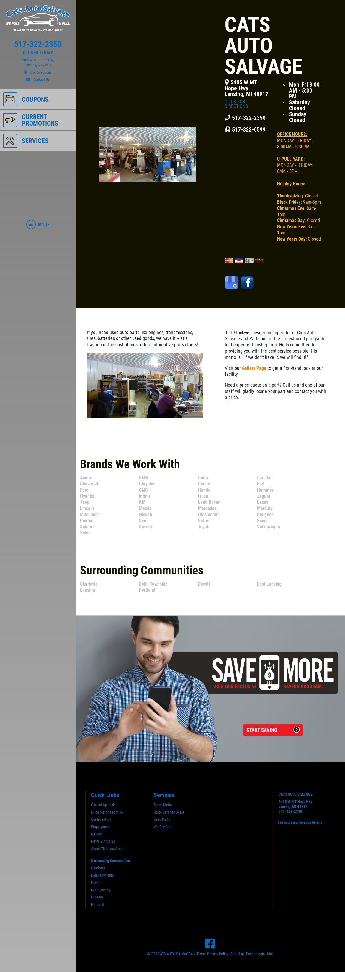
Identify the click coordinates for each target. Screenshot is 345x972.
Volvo (85, 533)
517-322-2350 (290, 811)
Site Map (237, 954)
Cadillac (264, 477)
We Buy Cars (163, 826)
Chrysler (147, 484)
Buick (203, 477)
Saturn (204, 521)
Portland (147, 590)
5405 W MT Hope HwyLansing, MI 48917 (247, 94)
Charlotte (89, 584)
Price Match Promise (107, 812)
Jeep (84, 502)
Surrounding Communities (141, 570)
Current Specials (103, 805)
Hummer (265, 490)
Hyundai (88, 496)
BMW (144, 477)
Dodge (204, 484)
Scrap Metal (163, 805)
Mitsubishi (90, 514)
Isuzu (203, 496)
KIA (142, 502)
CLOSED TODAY (38, 53)
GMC (143, 490)
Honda (204, 490)
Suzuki (145, 526)
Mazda (145, 508)
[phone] (38, 45)
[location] (38, 66)
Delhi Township (153, 584)
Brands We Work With (130, 464)
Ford (84, 490)
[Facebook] (210, 943)
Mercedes (207, 508)
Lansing (87, 590)
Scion (262, 521)
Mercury (264, 508)
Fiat (260, 484)
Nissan (145, 514)
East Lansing (269, 584)
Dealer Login (255, 954)
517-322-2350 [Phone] (245, 117)
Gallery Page (254, 368)
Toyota (204, 526)
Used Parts (162, 819)
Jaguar (263, 496)
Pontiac (87, 521)
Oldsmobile (209, 514)
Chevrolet (89, 484)
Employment (100, 826)
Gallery (96, 834)
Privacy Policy (217, 954)
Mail (270, 954)
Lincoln (87, 508)
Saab (144, 521)
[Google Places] (232, 282)
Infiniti (145, 496)
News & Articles (103, 841)
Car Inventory (101, 819)
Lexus (262, 502)
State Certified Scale (169, 812)
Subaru (87, 526)
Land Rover (209, 502)
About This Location (106, 848)
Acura (85, 477)
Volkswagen (268, 526)
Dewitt (204, 584)
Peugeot (265, 514)
